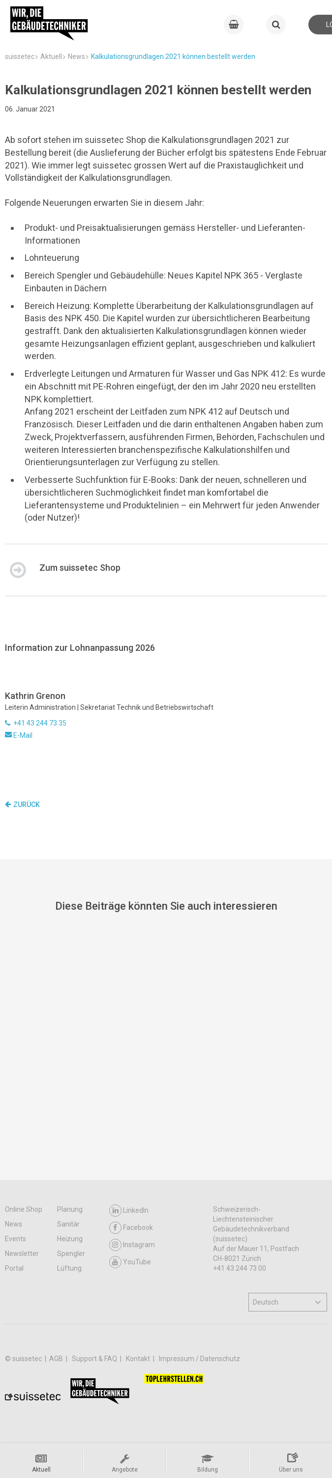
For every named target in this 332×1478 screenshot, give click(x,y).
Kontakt (138, 1359)
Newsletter (22, 1253)
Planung (70, 1209)
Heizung (70, 1239)
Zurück (22, 805)
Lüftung (69, 1268)
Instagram (132, 1245)
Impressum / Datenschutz (199, 1359)
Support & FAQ (95, 1359)
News (13, 1224)
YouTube (130, 1262)
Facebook (131, 1228)
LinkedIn (129, 1210)
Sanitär (68, 1224)
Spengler (71, 1253)
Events (15, 1239)
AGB (56, 1359)
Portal (14, 1268)
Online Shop (23, 1209)
